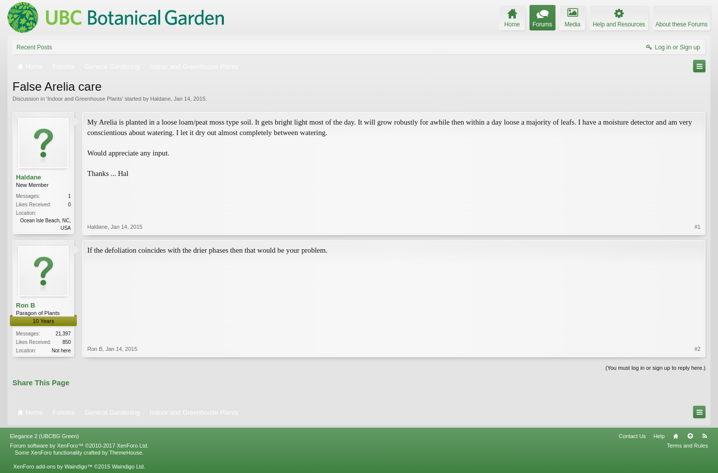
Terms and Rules (687, 446)
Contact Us (632, 436)
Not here (61, 350)
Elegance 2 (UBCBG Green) (44, 436)
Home (675, 436)
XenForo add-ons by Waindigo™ (52, 467)
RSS (704, 436)
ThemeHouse (125, 453)
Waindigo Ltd (128, 467)
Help (659, 436)
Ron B (25, 305)
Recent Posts (34, 47)
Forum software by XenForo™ (79, 446)
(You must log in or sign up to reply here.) (655, 368)
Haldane (160, 99)
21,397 (63, 333)
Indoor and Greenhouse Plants (84, 99)
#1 (698, 227)
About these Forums (682, 24)
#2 (698, 349)
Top (690, 436)
